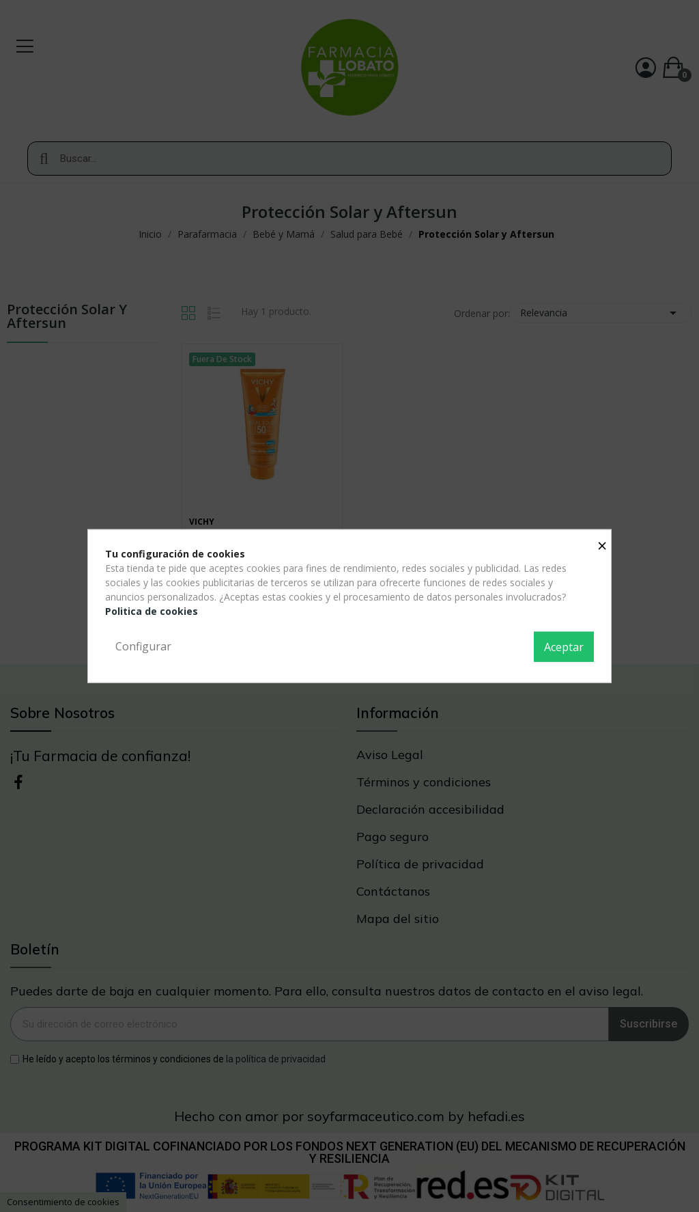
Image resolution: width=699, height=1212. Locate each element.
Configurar (143, 646)
